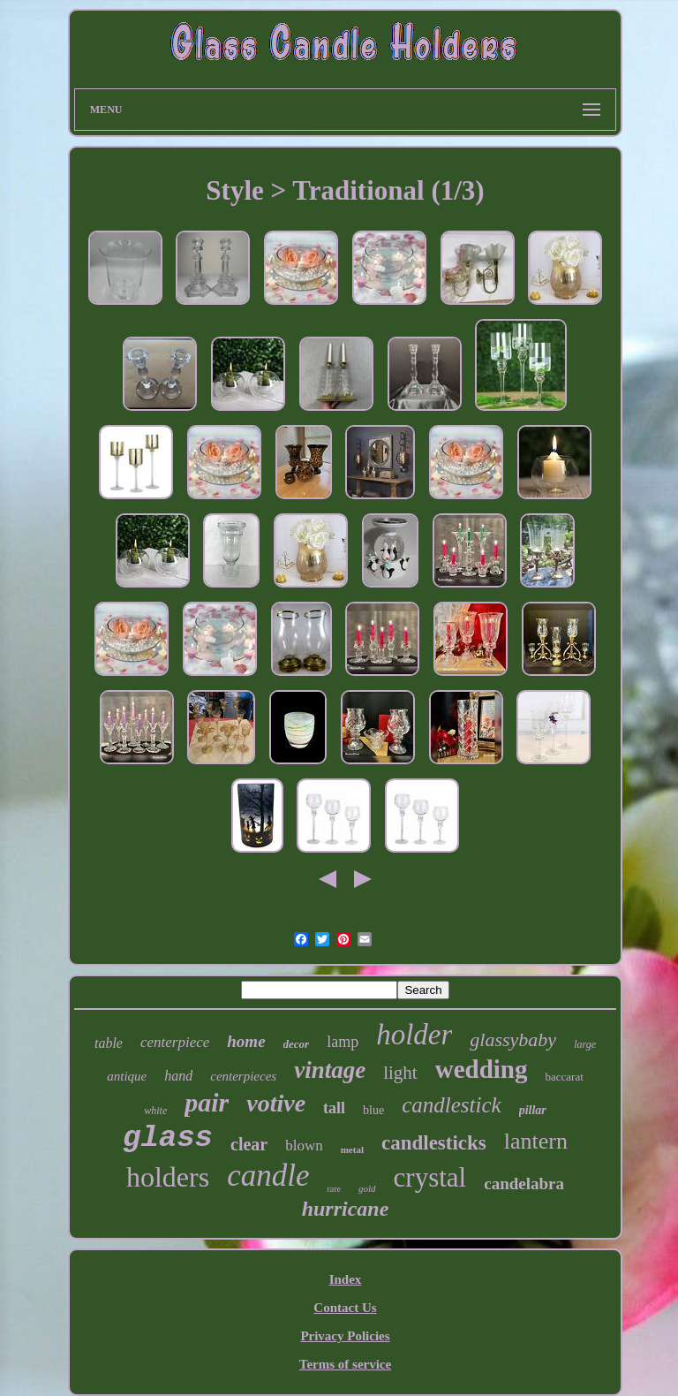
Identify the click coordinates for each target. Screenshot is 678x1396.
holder (414, 1035)
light (400, 1072)
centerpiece (174, 1042)
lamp (342, 1042)
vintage (329, 1070)
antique (127, 1076)
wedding (481, 1069)
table (108, 1043)
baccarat (564, 1076)
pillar (532, 1110)
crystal (430, 1177)
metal (352, 1149)
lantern (536, 1141)
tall (334, 1108)
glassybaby (513, 1039)
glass (168, 1138)
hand (178, 1075)
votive (275, 1103)
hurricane (345, 1208)
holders (167, 1177)
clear (248, 1144)
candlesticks (433, 1143)
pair (207, 1102)
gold (367, 1188)
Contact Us (344, 1308)
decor (296, 1044)
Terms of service (345, 1364)
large (585, 1044)
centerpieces (243, 1076)
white (155, 1110)
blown (304, 1145)
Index (345, 1279)
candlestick (451, 1105)
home (246, 1041)
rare (334, 1189)
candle (268, 1175)
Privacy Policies (344, 1336)
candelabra (524, 1183)
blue (373, 1110)
